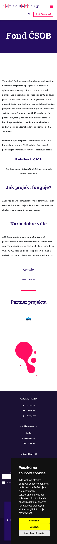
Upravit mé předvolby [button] (34, 533)
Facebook (29, 406)
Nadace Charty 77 (28, 454)
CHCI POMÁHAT (43, 14)
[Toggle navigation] (51, 8)
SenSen (29, 433)
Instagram (29, 416)
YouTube (28, 411)
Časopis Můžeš (29, 443)
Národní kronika (28, 438)
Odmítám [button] (34, 527)
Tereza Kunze (28, 279)
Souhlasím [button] (34, 520)
